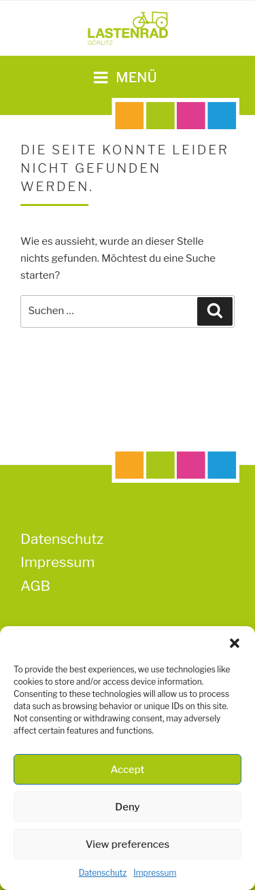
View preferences (128, 844)
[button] (234, 643)
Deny (127, 807)
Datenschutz (103, 873)
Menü (124, 77)
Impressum (154, 873)
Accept (127, 770)
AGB (35, 585)
